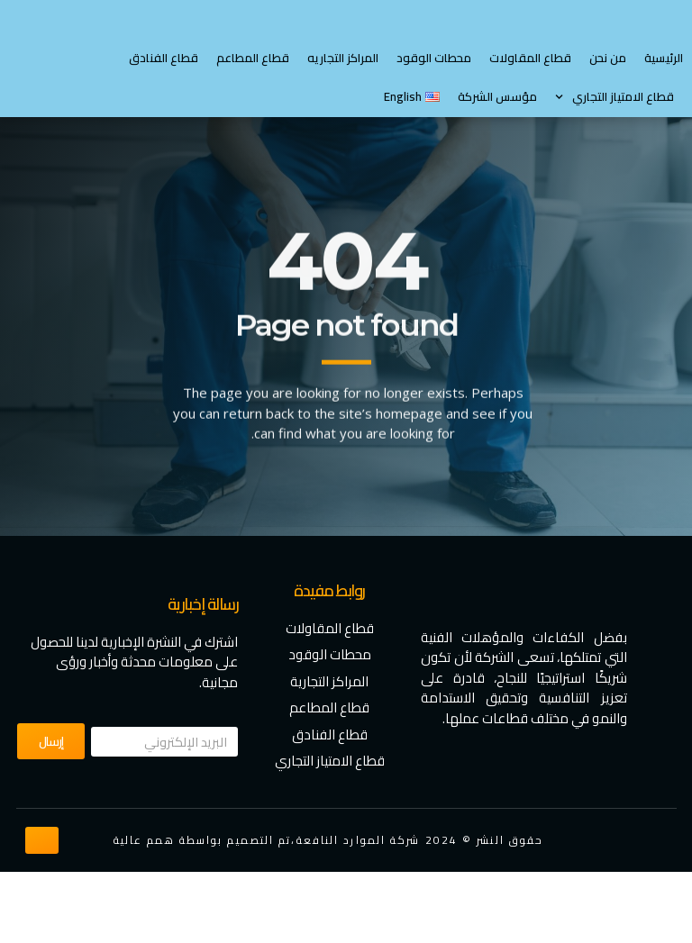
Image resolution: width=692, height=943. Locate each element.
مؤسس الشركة (497, 167)
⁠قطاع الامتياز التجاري (614, 168)
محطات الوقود (433, 128)
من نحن (607, 128)
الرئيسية (663, 128)
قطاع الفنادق (163, 128)
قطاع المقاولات (530, 128)
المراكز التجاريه (342, 128)
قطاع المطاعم (252, 128)
